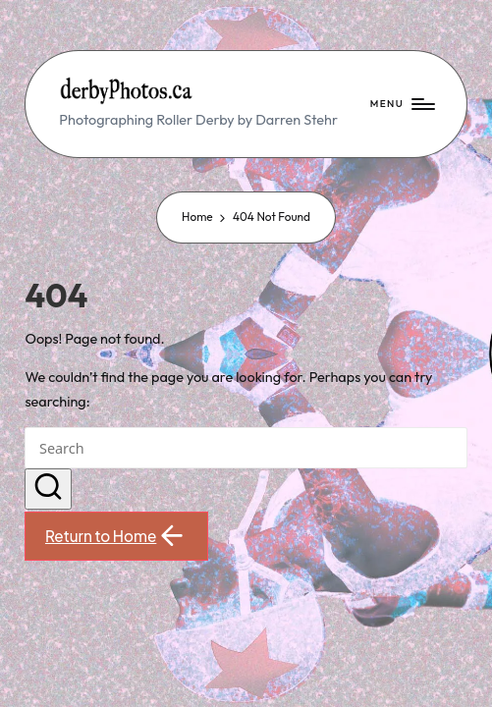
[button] (48, 489)
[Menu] (401, 104)
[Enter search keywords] (245, 447)
